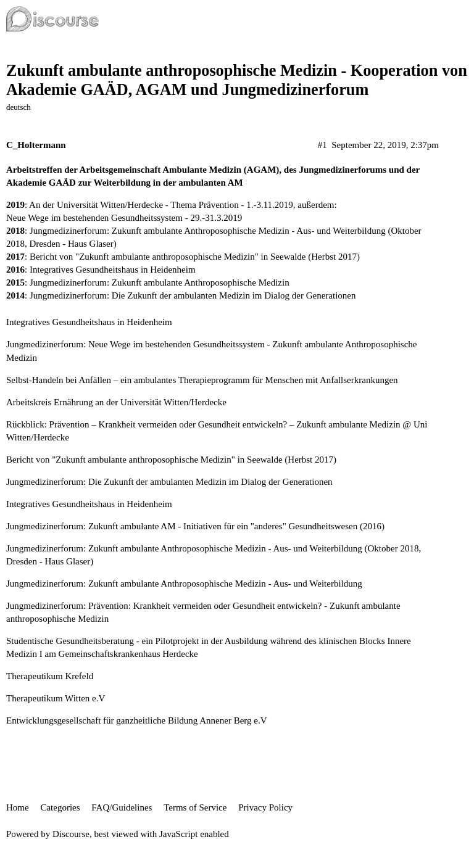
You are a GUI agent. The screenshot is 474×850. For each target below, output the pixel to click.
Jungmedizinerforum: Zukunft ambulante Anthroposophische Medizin (159, 282)
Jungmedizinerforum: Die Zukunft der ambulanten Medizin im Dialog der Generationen (193, 295)
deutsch (18, 107)
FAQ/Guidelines (121, 807)
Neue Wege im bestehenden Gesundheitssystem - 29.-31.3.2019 (124, 218)
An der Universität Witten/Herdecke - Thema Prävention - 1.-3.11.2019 (161, 205)
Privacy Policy (265, 807)
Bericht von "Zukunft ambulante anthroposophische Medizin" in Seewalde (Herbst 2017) (195, 257)
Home (17, 807)
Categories (60, 807)
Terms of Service (195, 807)
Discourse (70, 834)
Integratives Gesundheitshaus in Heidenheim (113, 269)
